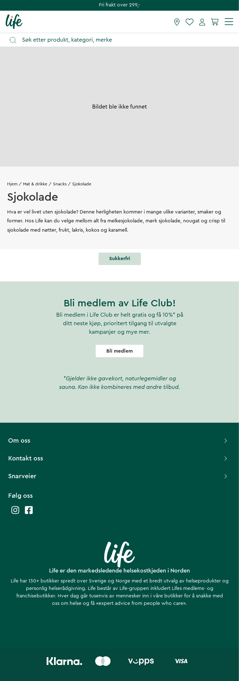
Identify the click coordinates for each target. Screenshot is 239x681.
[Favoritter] (189, 21)
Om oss (118, 440)
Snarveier (118, 476)
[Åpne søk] (123, 40)
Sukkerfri (119, 258)
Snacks (60, 184)
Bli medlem (119, 351)
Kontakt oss (118, 458)
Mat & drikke (35, 184)
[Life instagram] (15, 513)
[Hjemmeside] (14, 21)
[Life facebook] (29, 513)
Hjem (12, 184)
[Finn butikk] (177, 21)
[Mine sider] (202, 21)
